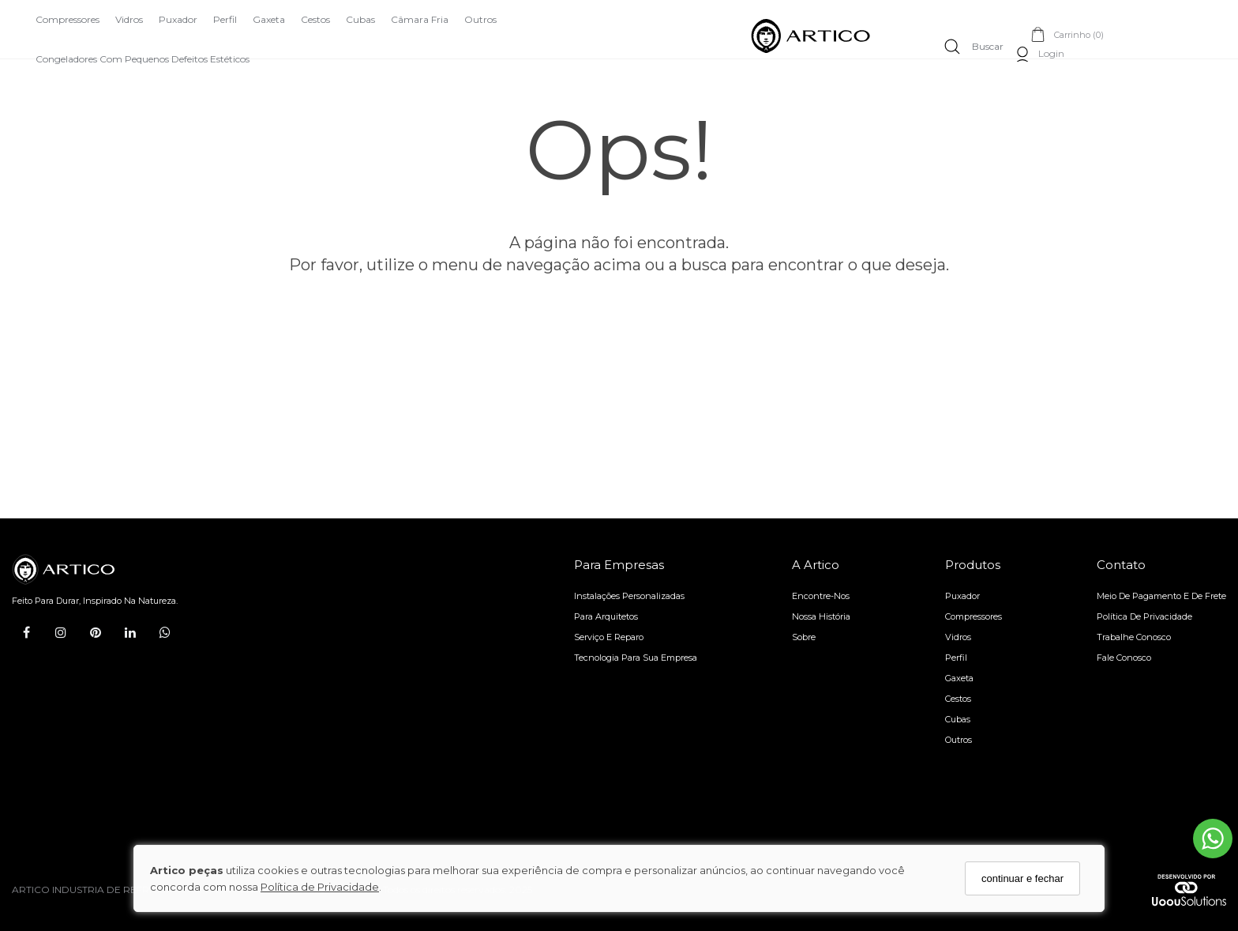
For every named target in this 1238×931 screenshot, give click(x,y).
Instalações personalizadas (629, 595)
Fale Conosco (1124, 657)
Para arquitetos (606, 616)
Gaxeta (269, 19)
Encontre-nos (821, 595)
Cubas (360, 19)
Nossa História (821, 616)
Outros (480, 19)
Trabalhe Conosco (1134, 637)
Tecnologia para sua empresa (635, 657)
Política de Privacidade (320, 886)
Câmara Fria (419, 19)
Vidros (129, 19)
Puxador (178, 19)
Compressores (67, 19)
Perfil (225, 19)
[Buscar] (973, 46)
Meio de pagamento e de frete (1161, 595)
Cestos (315, 19)
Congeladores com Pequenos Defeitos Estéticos (142, 59)
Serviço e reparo (608, 637)
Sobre (804, 637)
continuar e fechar (1022, 878)
